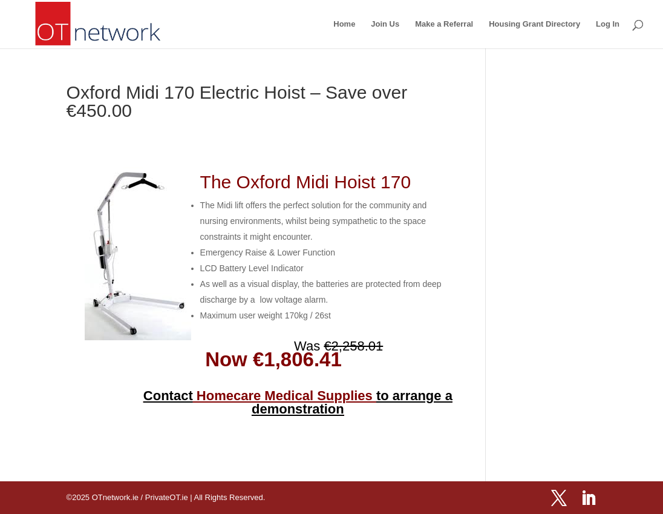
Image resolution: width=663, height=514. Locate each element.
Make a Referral (444, 24)
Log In (607, 24)
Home (344, 24)
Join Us (385, 24)
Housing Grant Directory (534, 24)
